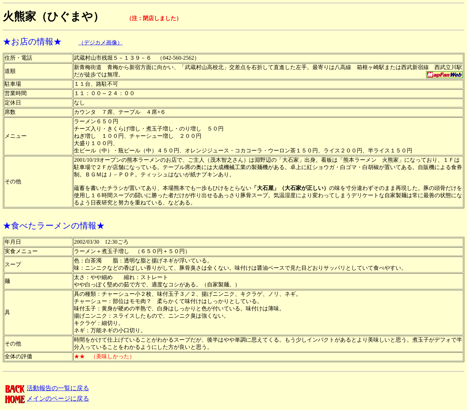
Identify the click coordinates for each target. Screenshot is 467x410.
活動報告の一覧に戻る (46, 388)
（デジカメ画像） (100, 42)
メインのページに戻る (46, 398)
